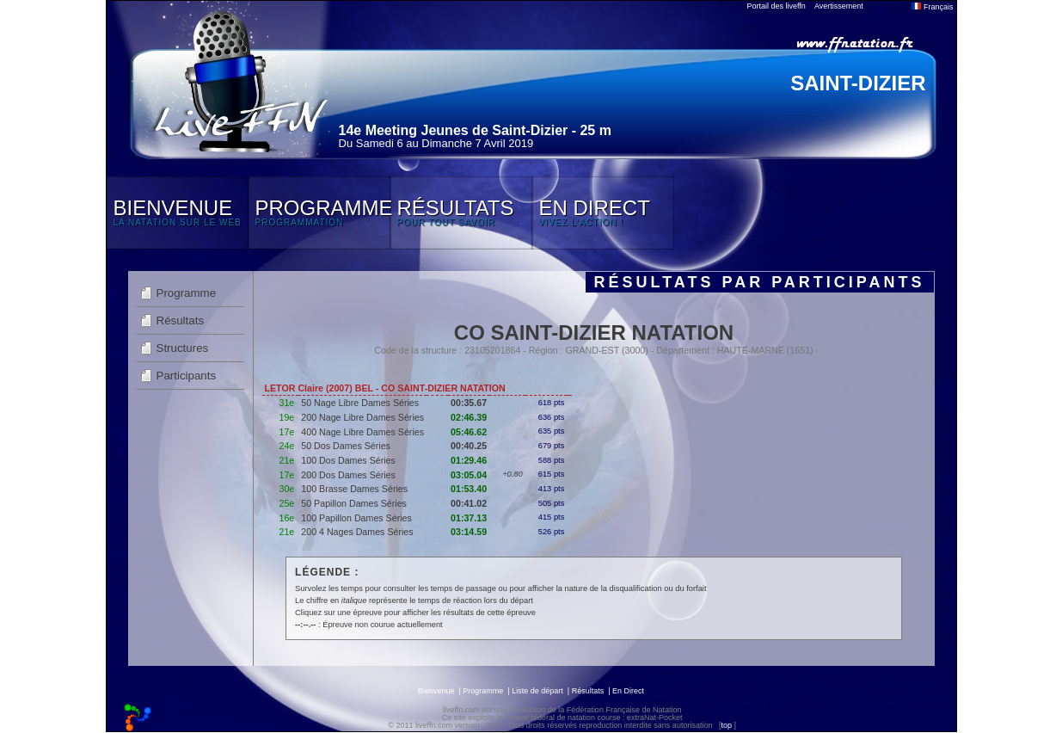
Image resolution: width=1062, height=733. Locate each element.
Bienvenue (436, 691)
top (726, 725)
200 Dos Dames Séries (348, 475)
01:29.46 (469, 460)
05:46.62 (469, 432)
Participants (187, 375)
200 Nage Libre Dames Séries (362, 417)
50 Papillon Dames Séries (354, 503)
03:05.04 (469, 475)
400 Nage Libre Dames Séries (362, 432)
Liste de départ (537, 691)
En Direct (628, 691)
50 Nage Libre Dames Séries (360, 402)
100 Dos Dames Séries (348, 460)
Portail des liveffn (776, 6)
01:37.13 (469, 518)
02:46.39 (469, 417)
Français (932, 7)
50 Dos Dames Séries (345, 445)
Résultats (181, 320)
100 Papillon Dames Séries (356, 518)
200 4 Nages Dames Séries (357, 532)
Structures (183, 348)
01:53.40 (469, 489)
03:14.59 (469, 532)
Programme (187, 292)
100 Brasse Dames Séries (354, 489)
